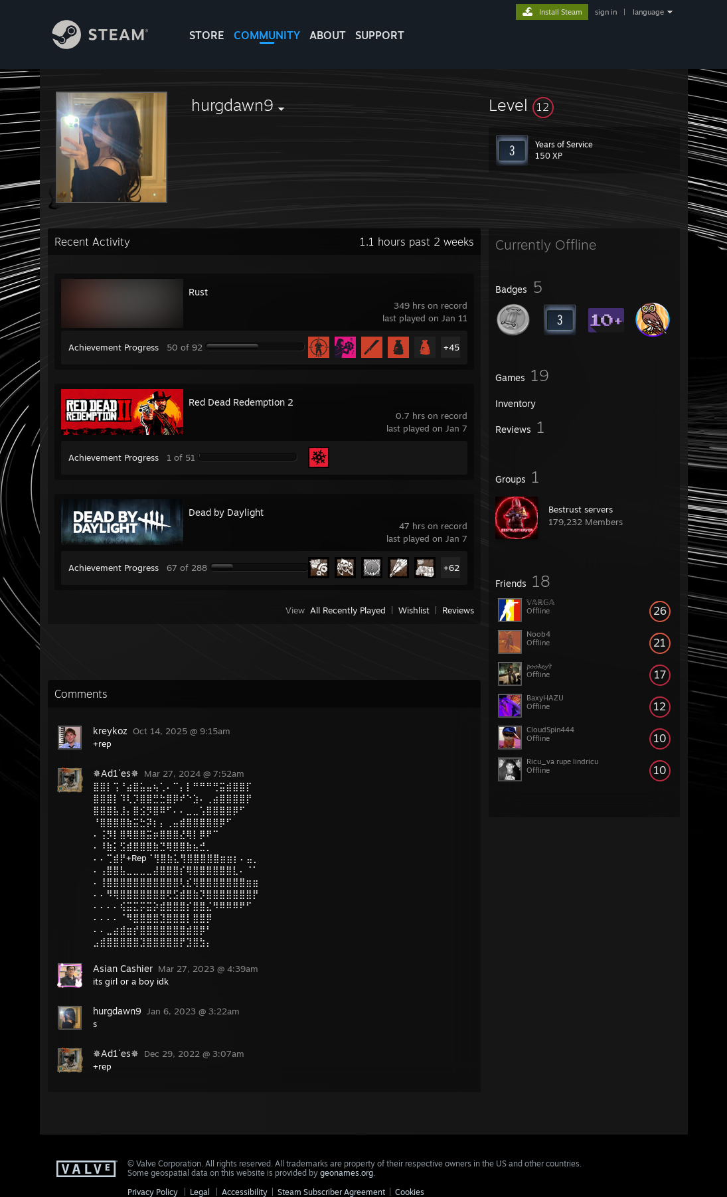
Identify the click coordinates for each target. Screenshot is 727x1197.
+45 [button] (451, 347)
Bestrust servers (580, 509)
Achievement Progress (113, 347)
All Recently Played (348, 610)
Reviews (458, 610)
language (648, 12)
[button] (584, 105)
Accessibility (245, 1192)
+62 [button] (451, 567)
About (327, 35)
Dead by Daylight (226, 512)
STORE (206, 35)
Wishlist (414, 610)
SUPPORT (379, 35)
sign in (606, 12)
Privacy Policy (152, 1192)
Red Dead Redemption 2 (241, 402)
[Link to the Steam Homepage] (110, 45)
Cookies (409, 1192)
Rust (198, 291)
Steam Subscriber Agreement (331, 1192)
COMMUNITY (267, 35)
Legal (200, 1192)
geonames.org (346, 1173)
